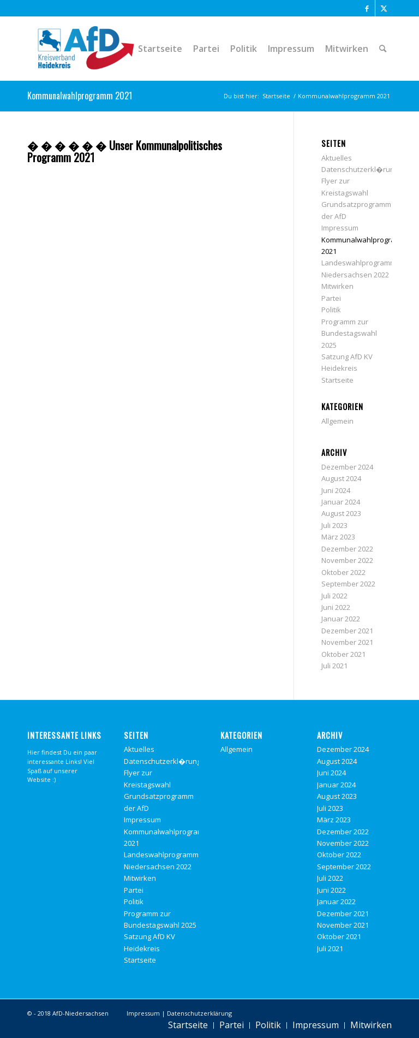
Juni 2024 (335, 490)
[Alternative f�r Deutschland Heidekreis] (86, 48)
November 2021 (347, 642)
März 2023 (338, 537)
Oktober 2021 (343, 654)
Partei (331, 298)
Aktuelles (336, 158)
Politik (331, 310)
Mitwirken (337, 286)
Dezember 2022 (347, 549)
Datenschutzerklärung (199, 1013)
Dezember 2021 (347, 631)
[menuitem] (160, 48)
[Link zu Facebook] (367, 8)
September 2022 (348, 584)
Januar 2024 (340, 502)
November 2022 (347, 560)
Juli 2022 (334, 596)
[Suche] (383, 48)
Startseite (337, 380)
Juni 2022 (335, 607)
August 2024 (341, 478)
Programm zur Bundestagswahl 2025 (349, 333)
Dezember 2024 (347, 467)
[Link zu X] (383, 8)
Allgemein (337, 421)
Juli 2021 (334, 666)
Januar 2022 (340, 619)
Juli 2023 (334, 525)
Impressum (339, 228)
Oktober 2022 (343, 572)
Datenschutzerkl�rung (359, 169)
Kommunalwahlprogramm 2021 (79, 95)
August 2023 (341, 513)
